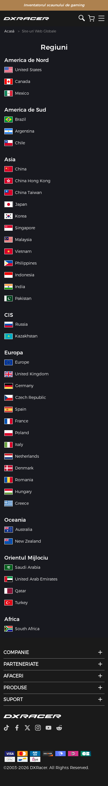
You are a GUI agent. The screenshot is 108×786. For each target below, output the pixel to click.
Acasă (9, 31)
